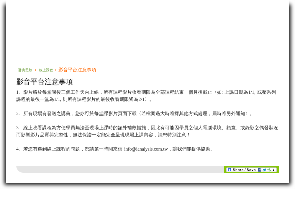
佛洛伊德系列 (45, 39)
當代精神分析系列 (83, 42)
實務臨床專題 (120, 39)
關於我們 (195, 39)
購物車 (233, 39)
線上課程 (157, 39)
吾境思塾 (25, 70)
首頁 (16, 39)
